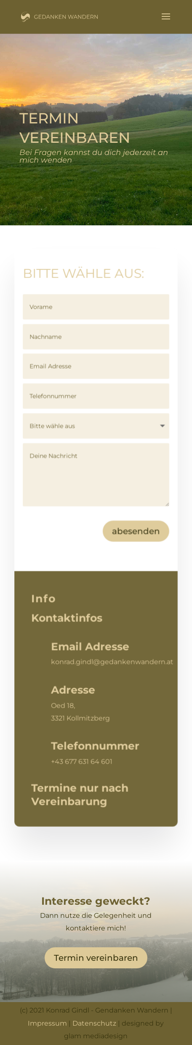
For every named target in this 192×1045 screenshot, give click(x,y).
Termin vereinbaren (96, 958)
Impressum (47, 1023)
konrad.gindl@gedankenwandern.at (112, 662)
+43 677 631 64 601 (81, 761)
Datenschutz (94, 1023)
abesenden (136, 532)
